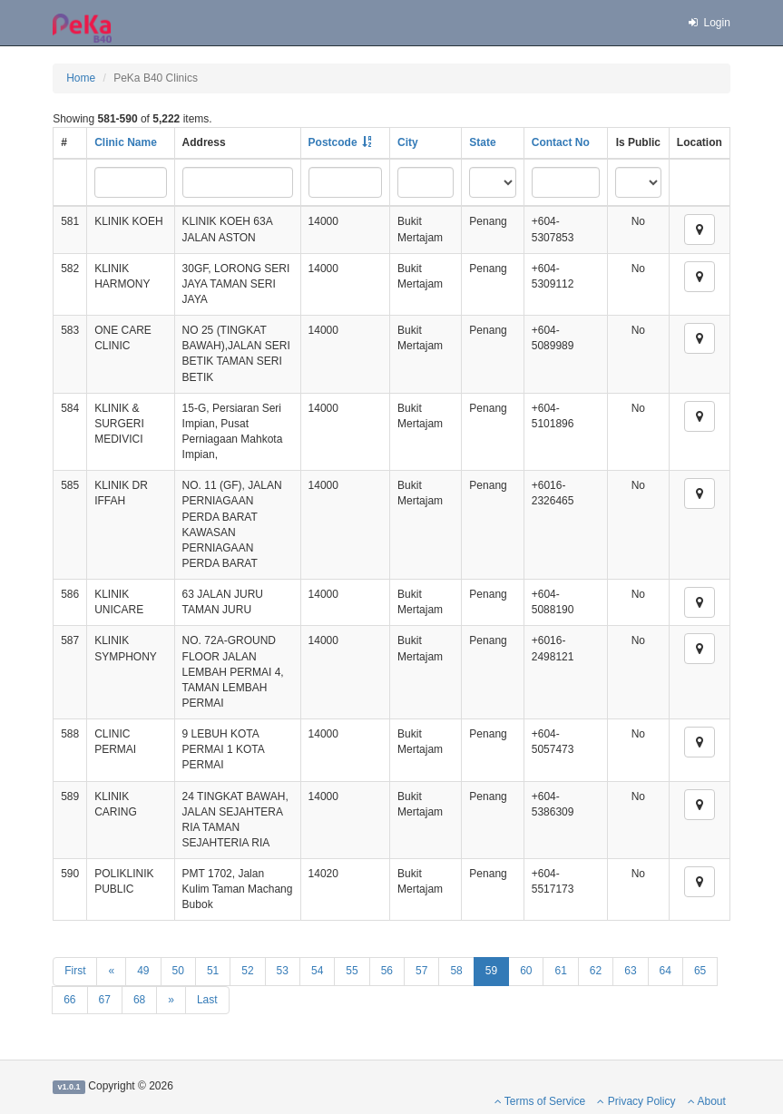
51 (213, 970)
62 (596, 970)
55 (351, 970)
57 (421, 970)
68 (139, 999)
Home (80, 78)
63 (630, 970)
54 (317, 970)
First (74, 970)
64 (665, 970)
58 (456, 970)
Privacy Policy (636, 1101)
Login (708, 22)
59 (491, 970)
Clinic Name (125, 142)
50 (178, 970)
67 (105, 999)
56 (387, 970)
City (407, 142)
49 (143, 970)
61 (560, 970)
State (482, 142)
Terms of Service (539, 1101)
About (707, 1101)
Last (207, 999)
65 (700, 970)
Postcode (332, 142)
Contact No (561, 142)
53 (283, 970)
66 (69, 999)
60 (526, 970)
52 (247, 970)
